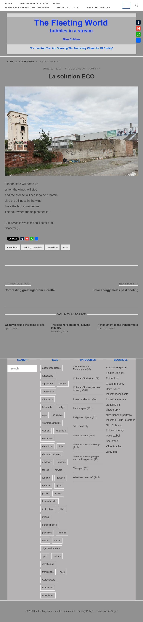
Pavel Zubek (113, 435)
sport (44, 556)
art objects (47, 399)
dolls (61, 446)
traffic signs (48, 572)
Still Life (77, 426)
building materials (32, 247)
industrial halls (49, 501)
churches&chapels (51, 423)
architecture (48, 391)
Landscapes (79, 408)
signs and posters (51, 548)
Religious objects (82, 417)
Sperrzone (112, 441)
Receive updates (98, 7)
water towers (48, 579)
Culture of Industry (84, 68)
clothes (45, 430)
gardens (46, 485)
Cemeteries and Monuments (81, 368)
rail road (62, 532)
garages (61, 477)
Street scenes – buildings (86, 444)
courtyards (47, 438)
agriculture (47, 383)
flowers (58, 470)
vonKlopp (111, 451)
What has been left (83, 477)
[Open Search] (136, 5)
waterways (47, 587)
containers (60, 430)
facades (61, 462)
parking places (49, 525)
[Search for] (22, 368)
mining (45, 517)
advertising (26, 61)
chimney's (57, 415)
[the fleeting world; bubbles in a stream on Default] (126, 6)
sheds (45, 540)
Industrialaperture (116, 399)
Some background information (27, 7)
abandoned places (51, 368)
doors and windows (52, 454)
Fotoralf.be (112, 378)
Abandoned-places (117, 367)
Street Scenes (80, 435)
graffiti (45, 493)
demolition (52, 247)
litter (62, 509)
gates (59, 485)
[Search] (32, 367)
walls (65, 247)
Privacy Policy (67, 7)
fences (45, 470)
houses (58, 493)
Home (10, 61)
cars (44, 415)
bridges (61, 407)
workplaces (48, 595)
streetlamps (48, 564)
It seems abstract (82, 399)
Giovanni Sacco (115, 383)
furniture (46, 477)
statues (57, 556)
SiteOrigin (112, 611)
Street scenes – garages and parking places (86, 458)
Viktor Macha (113, 446)
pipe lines (47, 532)
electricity (47, 462)
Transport (78, 468)
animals (62, 383)
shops (57, 540)
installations (48, 509)
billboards (47, 407)
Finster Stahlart (115, 372)
